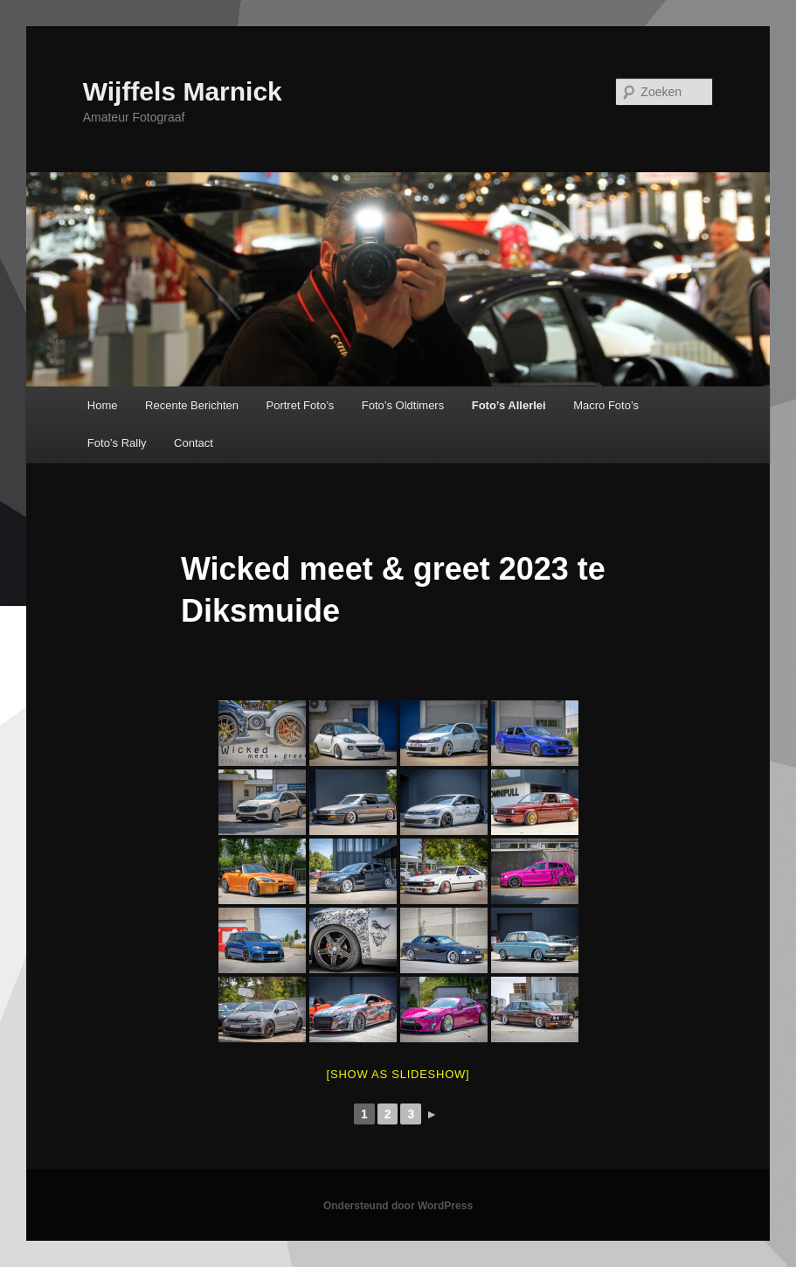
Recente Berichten (192, 405)
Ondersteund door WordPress (398, 1206)
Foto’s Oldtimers (403, 405)
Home (102, 405)
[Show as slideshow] (398, 1074)
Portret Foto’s (300, 405)
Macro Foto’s (606, 405)
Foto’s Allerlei (509, 405)
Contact (193, 442)
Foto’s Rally (117, 442)
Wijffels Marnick (182, 91)
